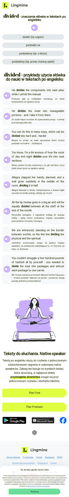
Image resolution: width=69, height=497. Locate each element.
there (47, 115)
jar (49, 202)
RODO (59, 457)
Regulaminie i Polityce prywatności (39, 486)
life (50, 156)
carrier (40, 270)
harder (42, 136)
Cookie (53, 463)
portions (16, 115)
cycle (61, 152)
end (14, 210)
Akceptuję (35, 492)
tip (21, 202)
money (27, 202)
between (36, 206)
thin (43, 234)
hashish (19, 262)
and (26, 115)
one (34, 270)
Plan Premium (34, 407)
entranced (28, 230)
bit (32, 152)
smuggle (32, 258)
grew (21, 181)
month (28, 210)
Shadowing (43, 463)
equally (16, 206)
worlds (27, 234)
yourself (38, 262)
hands (40, 177)
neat (54, 90)
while (15, 94)
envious (39, 152)
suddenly (31, 181)
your (45, 156)
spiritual (36, 238)
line (48, 234)
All (13, 202)
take (32, 115)
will (58, 202)
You (14, 131)
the (27, 90)
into (49, 90)
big (45, 202)
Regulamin (49, 457)
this (28, 131)
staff (53, 206)
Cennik (39, 457)
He (13, 90)
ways (44, 131)
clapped (26, 177)
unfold (23, 94)
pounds (59, 258)
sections (17, 160)
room (15, 185)
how (50, 152)
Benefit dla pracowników (23, 463)
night (29, 156)
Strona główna (13, 457)
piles (61, 90)
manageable (57, 111)
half (36, 185)
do (23, 131)
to (63, 262)
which (51, 131)
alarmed (50, 177)
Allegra (16, 177)
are (19, 230)
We (13, 230)
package (23, 270)
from (41, 115)
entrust (60, 266)
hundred (50, 258)
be (62, 131)
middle (51, 181)
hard (28, 136)
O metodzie (28, 457)
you (48, 262)
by (30, 262)
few (42, 258)
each (14, 270)
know (20, 152)
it (36, 115)
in (32, 131)
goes (35, 202)
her (34, 177)
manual (36, 94)
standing (40, 230)
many (37, 131)
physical (16, 238)
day (17, 156)
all (43, 206)
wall (14, 181)
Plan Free (34, 392)
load (27, 266)
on (48, 230)
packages (43, 266)
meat (37, 111)
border (60, 230)
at (58, 206)
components (38, 90)
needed (56, 262)
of (45, 152)
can (19, 131)
